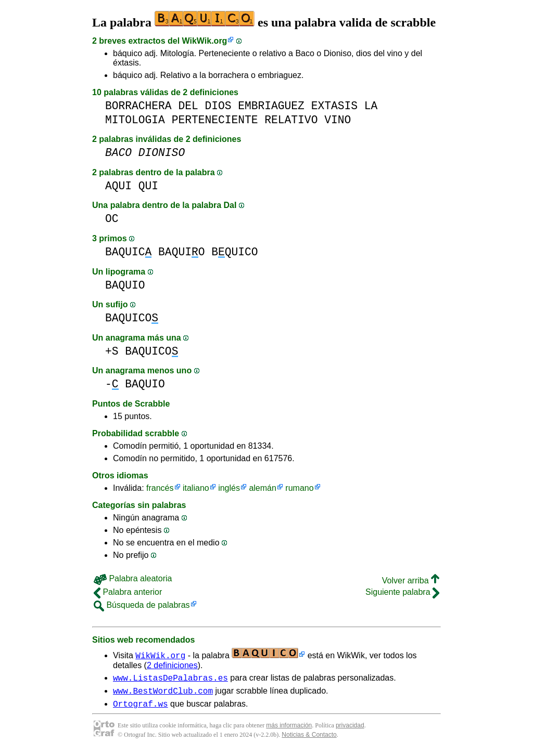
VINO (337, 119)
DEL (188, 105)
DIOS (218, 105)
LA (371, 105)
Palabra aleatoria (133, 578)
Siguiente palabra (402, 592)
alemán (262, 488)
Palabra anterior (128, 592)
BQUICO (234, 251)
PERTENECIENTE (215, 119)
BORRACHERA (138, 105)
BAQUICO (131, 317)
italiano (196, 488)
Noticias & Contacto (309, 739)
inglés (229, 488)
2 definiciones (172, 665)
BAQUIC (128, 251)
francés (159, 488)
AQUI (118, 185)
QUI (148, 185)
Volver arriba (410, 580)
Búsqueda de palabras (142, 605)
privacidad (350, 730)
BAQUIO (181, 251)
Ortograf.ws (140, 708)
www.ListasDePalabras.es (170, 679)
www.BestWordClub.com (163, 693)
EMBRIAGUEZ (271, 105)
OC (112, 218)
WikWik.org (204, 40)
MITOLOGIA (135, 119)
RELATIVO (291, 119)
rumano (299, 488)
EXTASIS (334, 105)
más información (289, 730)
